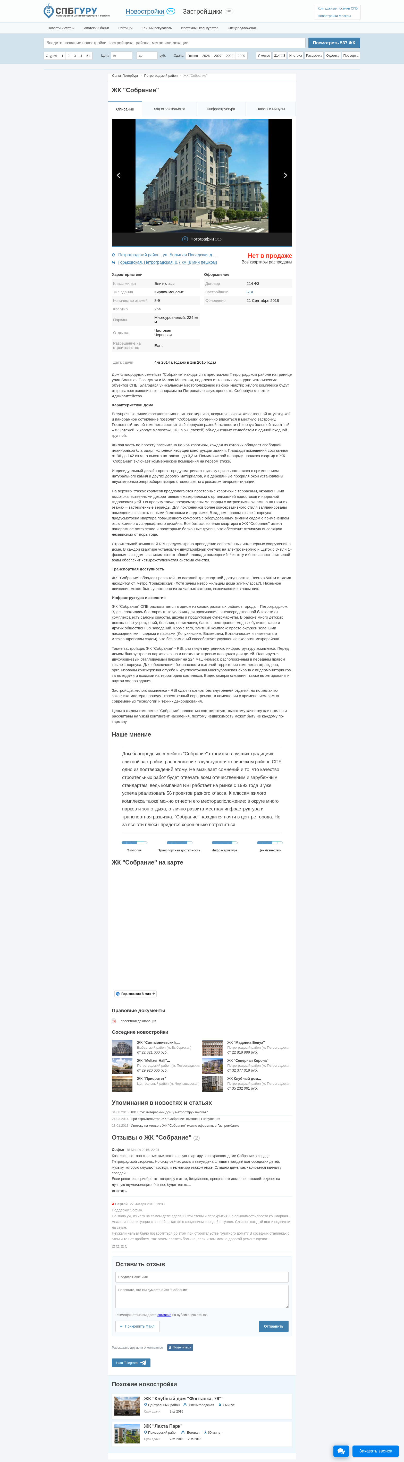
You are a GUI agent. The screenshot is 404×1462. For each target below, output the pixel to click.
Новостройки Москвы (334, 16)
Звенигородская (201, 1405)
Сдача (178, 55)
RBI (250, 292)
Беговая (193, 1432)
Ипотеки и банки (96, 28)
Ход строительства (169, 109)
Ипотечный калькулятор (199, 28)
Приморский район (163, 1432)
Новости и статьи (61, 28)
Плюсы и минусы (270, 109)
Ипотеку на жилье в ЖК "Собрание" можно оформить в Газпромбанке (185, 1125)
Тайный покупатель (157, 28)
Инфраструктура (221, 109)
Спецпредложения (242, 28)
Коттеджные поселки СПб (338, 8)
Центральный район (164, 1405)
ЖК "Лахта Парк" (163, 1426)
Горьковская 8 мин (136, 994)
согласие (164, 1315)
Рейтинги (125, 28)
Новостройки (145, 11)
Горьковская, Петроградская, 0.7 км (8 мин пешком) (167, 262)
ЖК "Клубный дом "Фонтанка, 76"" (184, 1398)
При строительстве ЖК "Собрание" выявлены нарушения (175, 1119)
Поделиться (182, 1347)
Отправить (273, 1326)
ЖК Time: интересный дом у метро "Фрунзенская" (169, 1112)
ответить (119, 1191)
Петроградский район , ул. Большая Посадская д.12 (168, 255)
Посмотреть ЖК (334, 42)
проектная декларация (138, 1021)
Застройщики (203, 11)
